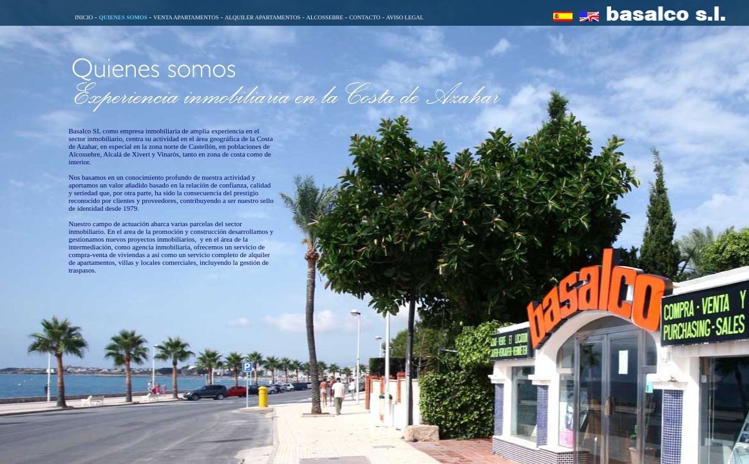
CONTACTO (364, 17)
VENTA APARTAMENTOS (186, 17)
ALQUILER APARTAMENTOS (263, 17)
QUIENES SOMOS (123, 17)
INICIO (84, 17)
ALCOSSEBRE (325, 17)
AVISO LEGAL (405, 17)
